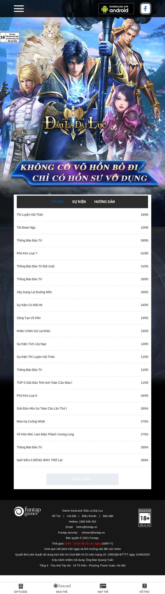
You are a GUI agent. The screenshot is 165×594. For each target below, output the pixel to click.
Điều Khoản (89, 534)
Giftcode (20, 591)
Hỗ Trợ (56, 534)
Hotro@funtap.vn (86, 545)
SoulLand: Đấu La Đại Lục (82, 134)
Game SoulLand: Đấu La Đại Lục (82, 529)
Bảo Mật (108, 534)
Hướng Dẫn (104, 202)
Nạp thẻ (103, 591)
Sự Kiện (79, 202)
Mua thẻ (61, 591)
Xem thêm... (82, 497)
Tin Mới (56, 202)
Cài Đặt (71, 534)
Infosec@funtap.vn (93, 551)
